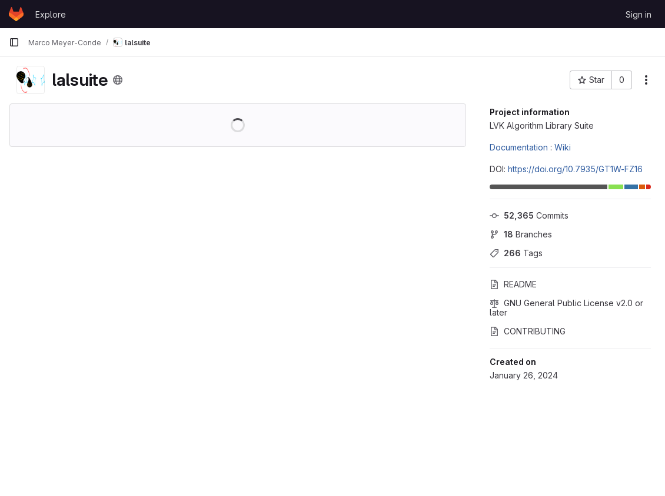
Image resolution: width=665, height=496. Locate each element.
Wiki (562, 147)
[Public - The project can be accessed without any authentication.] (117, 80)
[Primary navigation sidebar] (14, 42)
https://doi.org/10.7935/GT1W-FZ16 (575, 169)
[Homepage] (16, 14)
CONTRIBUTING (528, 331)
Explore (50, 14)
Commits (529, 215)
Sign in (638, 14)
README (513, 284)
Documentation (519, 147)
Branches (521, 234)
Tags (516, 253)
